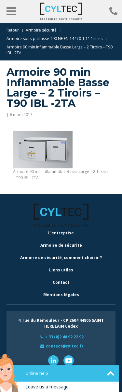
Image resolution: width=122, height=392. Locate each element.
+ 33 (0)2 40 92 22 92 (64, 337)
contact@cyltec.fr (65, 346)
